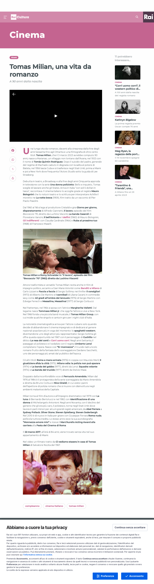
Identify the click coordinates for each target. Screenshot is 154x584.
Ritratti (14, 46)
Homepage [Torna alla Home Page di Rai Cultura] (20, 5)
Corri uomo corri (60, 329)
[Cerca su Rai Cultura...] (137, 5)
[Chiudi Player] (14, 83)
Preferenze (107, 576)
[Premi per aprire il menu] (5, 5)
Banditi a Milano (90, 277)
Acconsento (136, 576)
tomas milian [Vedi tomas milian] (76, 494)
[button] (130, 527)
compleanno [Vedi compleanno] (32, 494)
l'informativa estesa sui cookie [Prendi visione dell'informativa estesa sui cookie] (37, 555)
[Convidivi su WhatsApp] (12, 149)
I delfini (66, 206)
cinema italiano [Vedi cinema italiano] (54, 494)
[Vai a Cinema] (54, 23)
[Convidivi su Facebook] (12, 140)
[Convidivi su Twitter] (12, 159)
